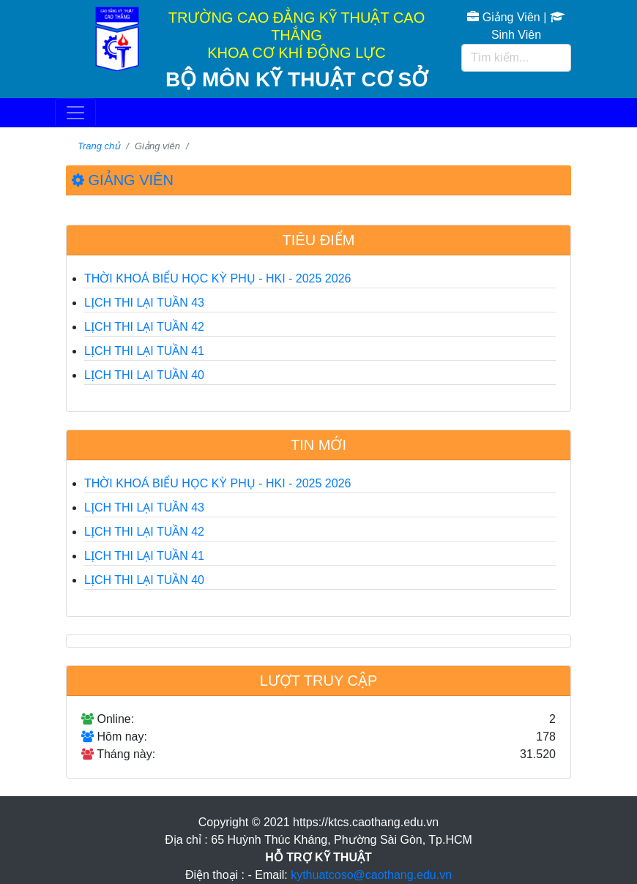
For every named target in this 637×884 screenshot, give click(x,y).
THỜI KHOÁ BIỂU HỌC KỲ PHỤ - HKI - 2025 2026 (217, 278)
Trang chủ (99, 146)
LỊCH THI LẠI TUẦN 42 (144, 327)
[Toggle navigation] (75, 112)
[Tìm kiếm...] (516, 58)
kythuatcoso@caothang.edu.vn (371, 875)
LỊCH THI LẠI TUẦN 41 (144, 351)
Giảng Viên (503, 17)
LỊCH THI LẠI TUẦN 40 (144, 375)
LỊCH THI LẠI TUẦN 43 (144, 302)
